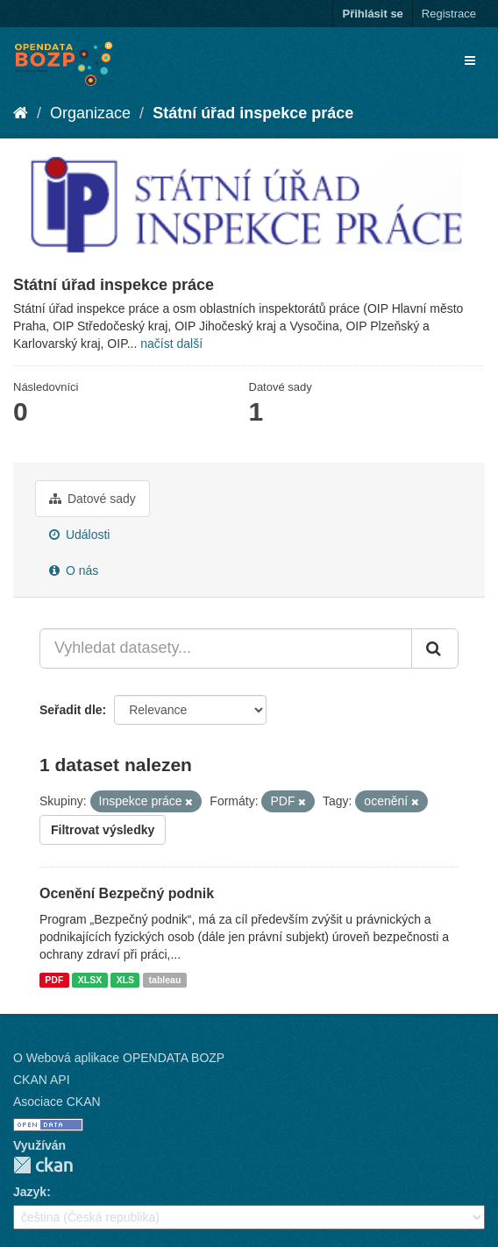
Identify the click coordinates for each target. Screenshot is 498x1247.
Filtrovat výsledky (102, 830)
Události (79, 535)
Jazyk (29, 1192)
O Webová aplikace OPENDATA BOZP (118, 1058)
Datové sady (92, 499)
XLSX (90, 979)
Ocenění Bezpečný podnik (126, 893)
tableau (165, 979)
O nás (73, 570)
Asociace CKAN (57, 1102)
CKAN (43, 1165)
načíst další (171, 344)
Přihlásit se (372, 13)
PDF (54, 979)
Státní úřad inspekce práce (253, 113)
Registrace (449, 13)
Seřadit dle (71, 710)
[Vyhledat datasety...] (225, 648)
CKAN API (41, 1080)
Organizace (90, 113)
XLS (125, 979)
